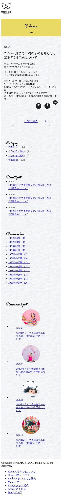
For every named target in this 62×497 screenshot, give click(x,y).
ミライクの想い (16, 151)
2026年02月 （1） (17, 246)
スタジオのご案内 (22, 478)
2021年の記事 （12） (19, 270)
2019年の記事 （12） (19, 278)
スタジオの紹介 (16, 155)
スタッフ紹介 (18, 485)
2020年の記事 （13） (19, 274)
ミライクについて (22, 471)
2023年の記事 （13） (19, 262)
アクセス (17, 489)
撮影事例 (13, 160)
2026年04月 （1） (17, 238)
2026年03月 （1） (17, 242)
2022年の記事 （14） (19, 266)
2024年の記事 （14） (19, 258)
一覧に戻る (35, 121)
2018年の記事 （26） (19, 283)
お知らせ (13, 147)
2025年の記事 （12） (19, 254)
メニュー (16, 482)
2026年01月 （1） (17, 250)
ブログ (15, 492)
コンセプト (19, 475)
